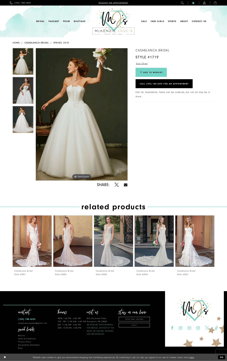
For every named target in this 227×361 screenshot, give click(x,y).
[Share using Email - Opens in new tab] (126, 185)
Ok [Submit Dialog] (222, 357)
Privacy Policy (24, 342)
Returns (21, 336)
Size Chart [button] (142, 63)
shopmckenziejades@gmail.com (32, 323)
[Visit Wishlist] (193, 3)
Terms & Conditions (27, 339)
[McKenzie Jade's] (113, 21)
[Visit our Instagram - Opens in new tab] (180, 328)
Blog (20, 348)
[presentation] (32, 241)
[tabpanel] (23, 62)
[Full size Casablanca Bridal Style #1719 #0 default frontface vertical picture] (82, 114)
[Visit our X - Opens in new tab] (207, 328)
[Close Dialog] (5, 357)
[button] (182, 3)
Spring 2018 (61, 42)
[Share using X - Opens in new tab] (116, 185)
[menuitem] (20, 3)
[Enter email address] (134, 319)
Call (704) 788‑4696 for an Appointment (164, 84)
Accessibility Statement (29, 345)
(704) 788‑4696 (27, 319)
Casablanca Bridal (36, 42)
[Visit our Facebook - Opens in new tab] (172, 328)
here (191, 357)
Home (16, 42)
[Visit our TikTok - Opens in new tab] (216, 328)
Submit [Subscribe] (134, 325)
